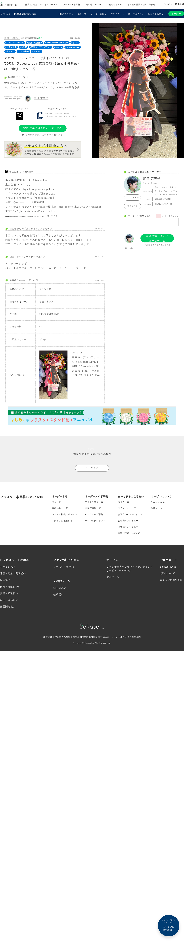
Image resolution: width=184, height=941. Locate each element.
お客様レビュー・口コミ (130, 514)
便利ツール (112, 577)
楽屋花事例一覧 (93, 508)
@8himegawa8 (44, 197)
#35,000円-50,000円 (14, 43)
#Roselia (58, 47)
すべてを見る (7, 566)
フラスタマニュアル (128, 508)
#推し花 (23, 47)
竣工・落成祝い (9, 599)
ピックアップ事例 (94, 514)
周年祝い (5, 579)
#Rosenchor (40, 180)
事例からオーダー (61, 508)
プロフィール (132, 197)
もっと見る (92, 468)
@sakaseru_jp (21, 202)
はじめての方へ (65, 14)
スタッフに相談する (62, 520)
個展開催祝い (7, 606)
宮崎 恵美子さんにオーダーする (42, 128)
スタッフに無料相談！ (168, 925)
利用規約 (77, 636)
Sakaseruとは (158, 502)
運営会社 (47, 636)
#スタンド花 (11, 47)
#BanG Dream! (72, 47)
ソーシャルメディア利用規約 (126, 636)
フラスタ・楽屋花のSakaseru (18, 14)
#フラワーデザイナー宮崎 (56, 43)
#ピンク (75, 43)
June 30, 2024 (48, 216)
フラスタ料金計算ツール (64, 514)
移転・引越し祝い (10, 586)
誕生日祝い (59, 587)
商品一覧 (82, 14)
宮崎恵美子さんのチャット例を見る (42, 135)
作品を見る (132, 206)
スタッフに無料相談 (171, 579)
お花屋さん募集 (63, 636)
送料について (167, 573)
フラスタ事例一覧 (94, 502)
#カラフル (36, 51)
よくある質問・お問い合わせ (141, 4)
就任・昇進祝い (9, 593)
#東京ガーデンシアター (40, 47)
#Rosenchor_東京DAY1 (73, 206)
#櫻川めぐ (10, 51)
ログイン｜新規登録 (174, 4)
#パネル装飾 (23, 51)
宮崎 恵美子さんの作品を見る (157, 245)
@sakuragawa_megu (36, 189)
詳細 (40, 38)
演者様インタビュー (128, 526)
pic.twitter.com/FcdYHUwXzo (37, 211)
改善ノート (156, 508)
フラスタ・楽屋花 (71, 4)
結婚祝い (58, 594)
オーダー (176, 13)
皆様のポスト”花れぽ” (129, 532)
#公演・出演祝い (34, 43)
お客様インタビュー (128, 520)
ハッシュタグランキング (97, 520)
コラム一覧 (123, 502)
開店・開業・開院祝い (13, 573)
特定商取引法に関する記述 (95, 636)
